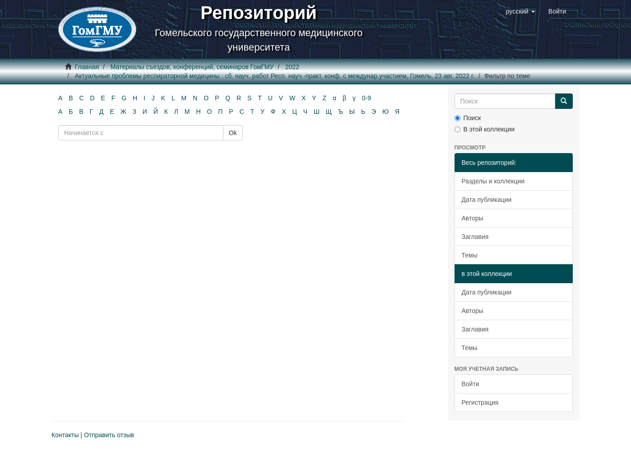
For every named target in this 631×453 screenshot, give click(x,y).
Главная (87, 66)
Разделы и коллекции (493, 181)
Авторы (472, 218)
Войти (470, 384)
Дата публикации (487, 199)
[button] (520, 11)
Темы (470, 255)
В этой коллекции (485, 129)
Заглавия (475, 236)
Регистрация (480, 402)
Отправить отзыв (109, 435)
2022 (292, 66)
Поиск (468, 117)
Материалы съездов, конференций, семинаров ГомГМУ (192, 66)
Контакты (65, 435)
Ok (233, 132)
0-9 (366, 98)
